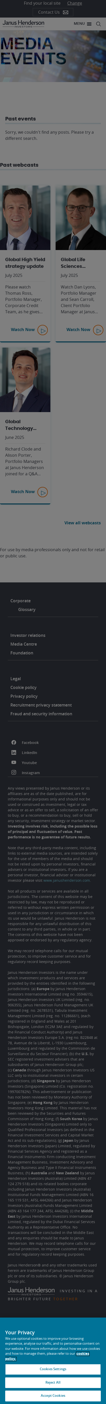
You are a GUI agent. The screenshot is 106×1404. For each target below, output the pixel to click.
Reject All (53, 1382)
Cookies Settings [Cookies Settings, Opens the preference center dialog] (53, 1369)
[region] (53, 1361)
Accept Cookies (53, 1396)
